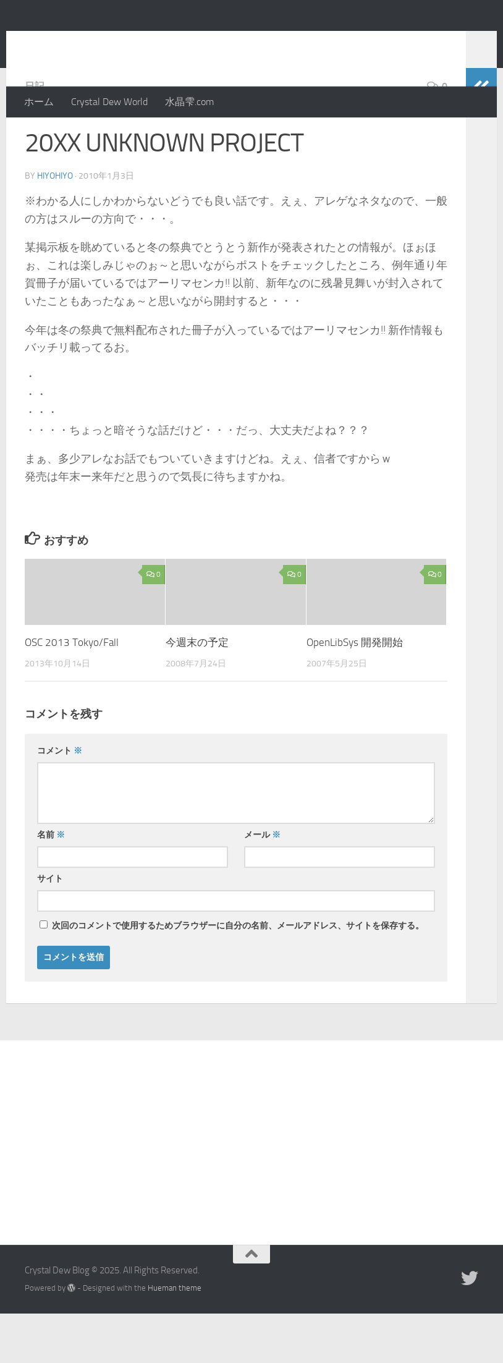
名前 (51, 884)
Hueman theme (174, 1337)
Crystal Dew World (109, 102)
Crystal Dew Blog (116, 42)
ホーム (39, 102)
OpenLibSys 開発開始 (354, 692)
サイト (50, 928)
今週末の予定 (197, 692)
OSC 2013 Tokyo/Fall (72, 692)
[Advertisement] (251, 1182)
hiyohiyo (55, 225)
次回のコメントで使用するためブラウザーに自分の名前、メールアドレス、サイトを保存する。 (238, 975)
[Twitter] (469, 1327)
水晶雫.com (189, 102)
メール (262, 884)
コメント (59, 800)
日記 (34, 136)
